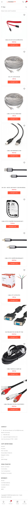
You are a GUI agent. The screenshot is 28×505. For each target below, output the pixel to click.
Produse (3, 448)
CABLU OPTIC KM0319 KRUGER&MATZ (14, 258)
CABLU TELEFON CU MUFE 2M (14, 369)
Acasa (2, 480)
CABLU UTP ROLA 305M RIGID (14, 113)
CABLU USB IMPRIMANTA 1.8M (14, 150)
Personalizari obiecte (6, 453)
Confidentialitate (5, 482)
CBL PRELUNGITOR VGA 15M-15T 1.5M (14, 332)
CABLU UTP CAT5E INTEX (14, 295)
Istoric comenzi (5, 466)
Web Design (4, 459)
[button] (26, 2)
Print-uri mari (4, 450)
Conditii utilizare (5, 485)
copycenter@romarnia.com (10, 437)
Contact (3, 487)
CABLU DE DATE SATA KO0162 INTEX (14, 40)
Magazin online (5, 455)
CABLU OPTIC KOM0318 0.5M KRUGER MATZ (12, 221)
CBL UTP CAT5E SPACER (14, 76)
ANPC (2, 489)
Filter (3, 7)
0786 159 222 (6, 434)
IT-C (2, 457)
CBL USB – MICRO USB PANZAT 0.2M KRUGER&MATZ (14, 187)
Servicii (3, 446)
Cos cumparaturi (5, 471)
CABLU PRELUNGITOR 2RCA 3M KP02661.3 (14, 404)
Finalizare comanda (6, 473)
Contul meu (4, 469)
